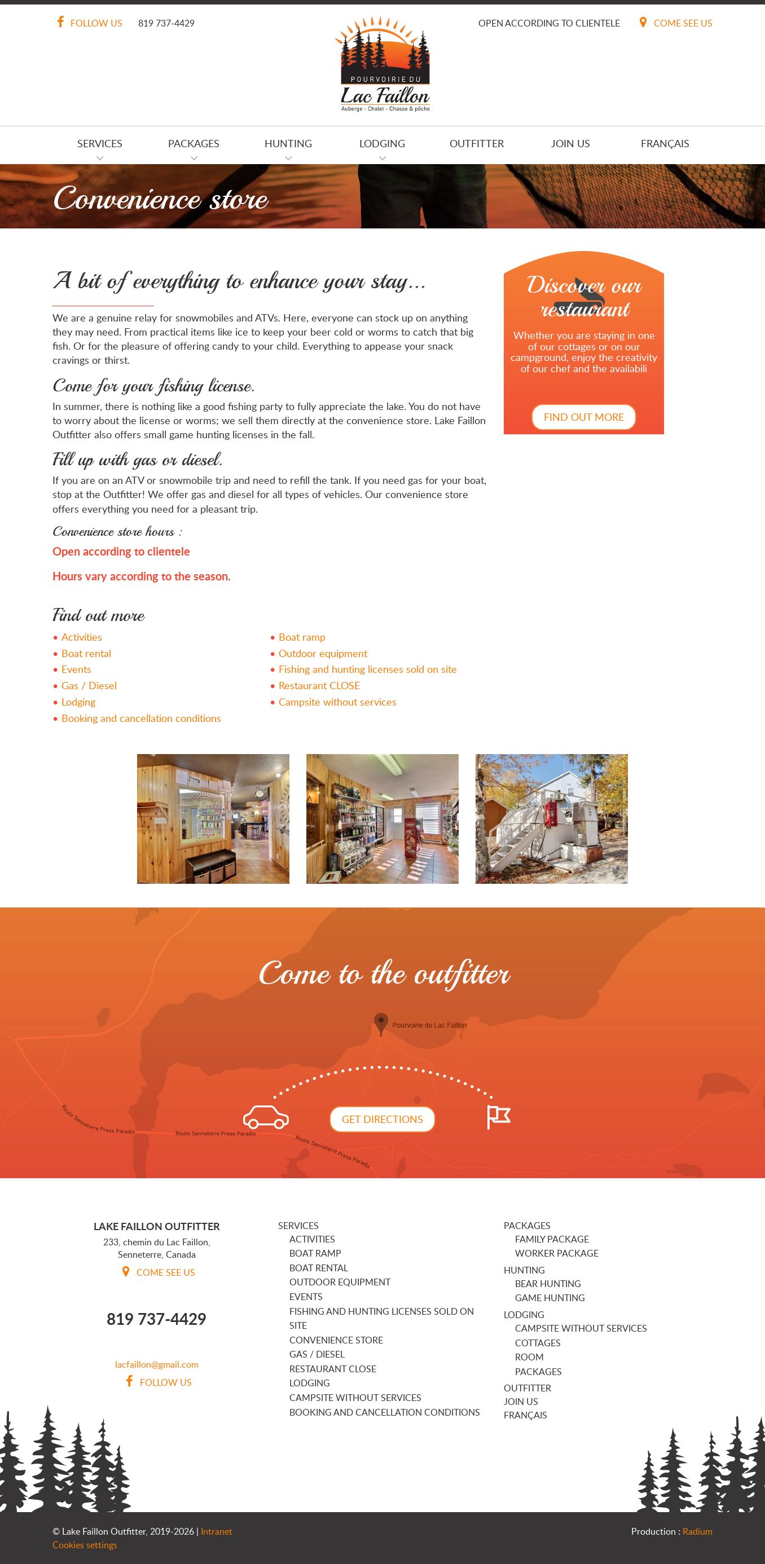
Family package (552, 1239)
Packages (193, 143)
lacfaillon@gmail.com (157, 1364)
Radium (698, 1531)
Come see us (674, 23)
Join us (570, 143)
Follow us (87, 23)
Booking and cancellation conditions (141, 718)
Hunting (288, 143)
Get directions (382, 1119)
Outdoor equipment (323, 653)
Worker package (557, 1253)
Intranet (216, 1531)
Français (665, 143)
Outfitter (477, 143)
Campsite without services (338, 701)
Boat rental (86, 653)
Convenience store (336, 1340)
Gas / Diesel (89, 685)
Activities (81, 637)
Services (99, 143)
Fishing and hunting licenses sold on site (368, 669)
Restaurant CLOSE (319, 685)
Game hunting (550, 1298)
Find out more (584, 417)
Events (76, 669)
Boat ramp (302, 637)
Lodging (382, 143)
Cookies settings (84, 1545)
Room (529, 1357)
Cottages (538, 1343)
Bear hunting (548, 1283)
